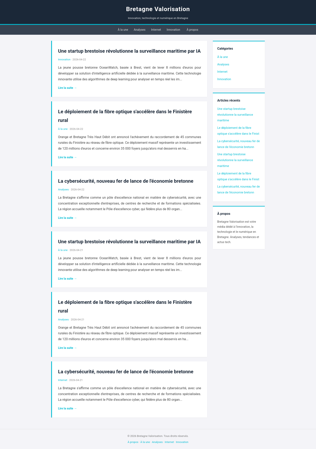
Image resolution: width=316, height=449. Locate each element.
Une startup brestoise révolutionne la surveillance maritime (235, 114)
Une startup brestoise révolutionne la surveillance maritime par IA (129, 51)
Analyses (140, 29)
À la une (123, 29)
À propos (192, 29)
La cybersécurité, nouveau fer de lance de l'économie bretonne (125, 181)
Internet (156, 29)
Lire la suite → (67, 88)
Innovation (173, 29)
